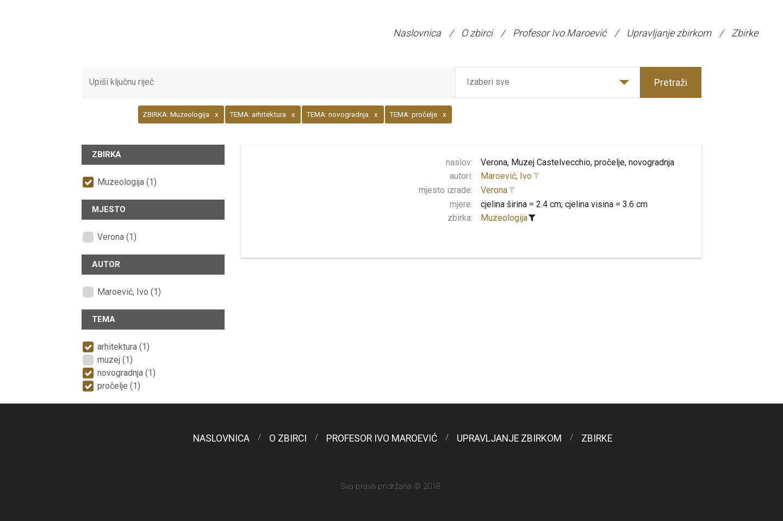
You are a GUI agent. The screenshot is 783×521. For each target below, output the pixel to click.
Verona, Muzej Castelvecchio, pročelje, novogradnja (577, 162)
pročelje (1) (118, 386)
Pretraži (670, 82)
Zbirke (744, 33)
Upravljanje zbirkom (668, 33)
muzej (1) (115, 360)
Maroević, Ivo (506, 176)
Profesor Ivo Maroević (559, 33)
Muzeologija (504, 218)
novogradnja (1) (126, 373)
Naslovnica (417, 33)
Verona (494, 190)
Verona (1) (116, 237)
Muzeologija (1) (127, 182)
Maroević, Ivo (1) (129, 292)
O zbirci (477, 33)
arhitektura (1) (123, 347)
